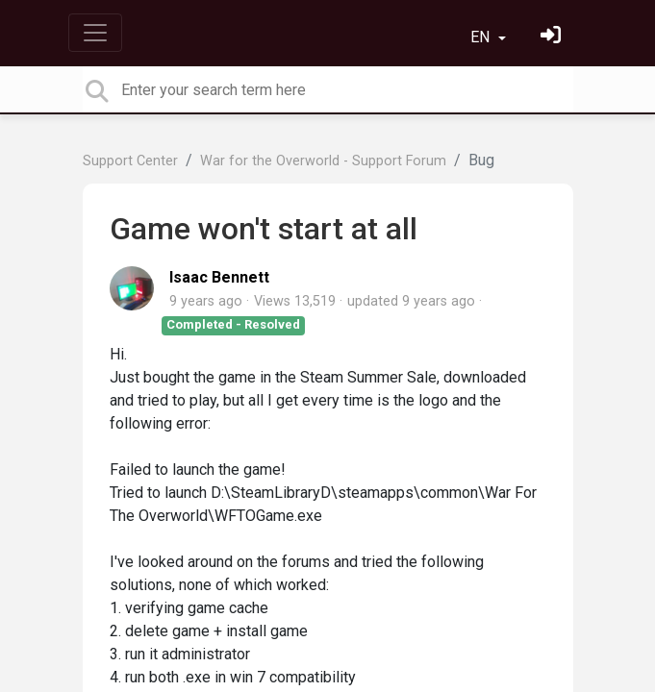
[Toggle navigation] (95, 32)
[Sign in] (553, 37)
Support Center (130, 161)
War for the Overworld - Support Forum (323, 161)
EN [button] (481, 37)
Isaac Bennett (219, 277)
